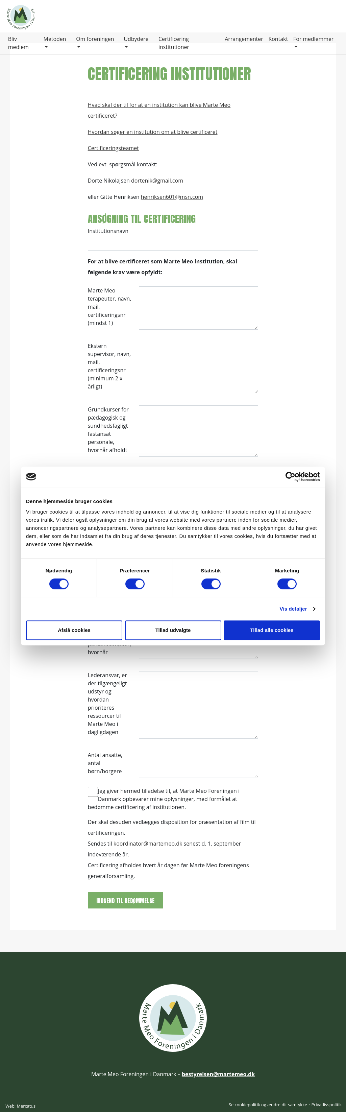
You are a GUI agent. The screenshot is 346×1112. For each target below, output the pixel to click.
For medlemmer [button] (313, 39)
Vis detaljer (293, 609)
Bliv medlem (18, 43)
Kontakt (278, 39)
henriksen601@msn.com (172, 196)
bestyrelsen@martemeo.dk (218, 1074)
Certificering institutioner (173, 43)
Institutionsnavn (108, 231)
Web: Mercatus (20, 1106)
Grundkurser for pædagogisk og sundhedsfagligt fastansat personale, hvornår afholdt (108, 430)
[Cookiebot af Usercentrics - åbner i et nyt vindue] (290, 477)
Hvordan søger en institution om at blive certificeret (153, 132)
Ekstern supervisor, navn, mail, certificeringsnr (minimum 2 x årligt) (109, 366)
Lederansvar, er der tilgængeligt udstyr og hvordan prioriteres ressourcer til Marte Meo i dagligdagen (107, 703)
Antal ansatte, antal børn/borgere (105, 763)
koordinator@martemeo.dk (148, 843)
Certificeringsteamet (113, 148)
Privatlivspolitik (327, 1105)
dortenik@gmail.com (157, 180)
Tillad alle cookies (271, 630)
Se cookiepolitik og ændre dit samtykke (268, 1105)
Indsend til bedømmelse (125, 901)
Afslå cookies (74, 630)
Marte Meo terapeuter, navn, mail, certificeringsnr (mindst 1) (109, 307)
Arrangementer (243, 39)
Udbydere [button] (136, 39)
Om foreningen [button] (95, 39)
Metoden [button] (55, 39)
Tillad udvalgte (173, 630)
